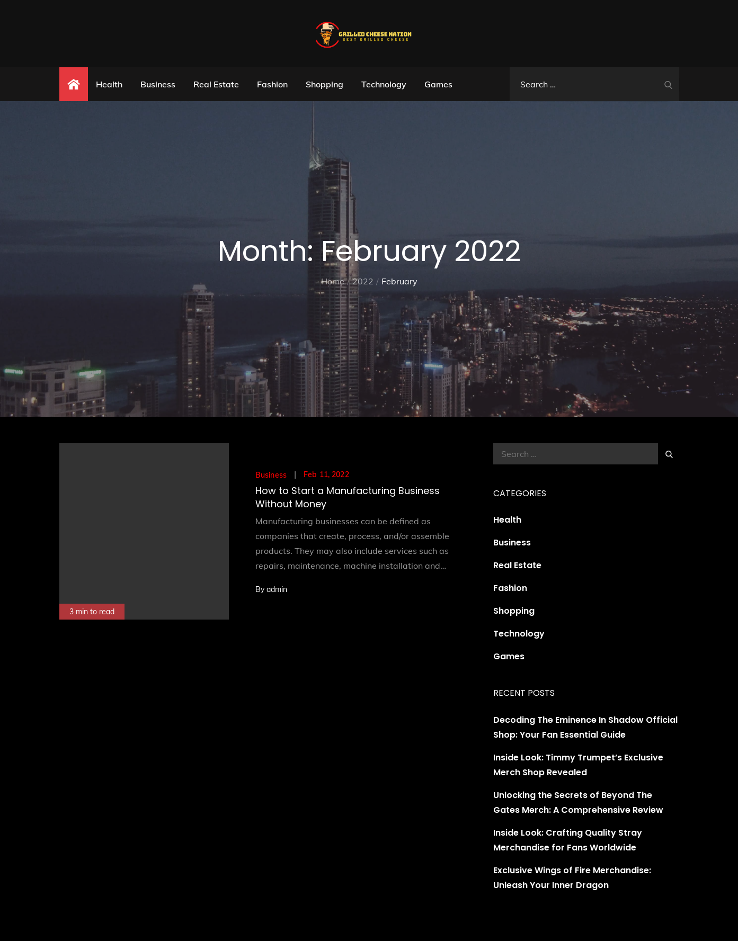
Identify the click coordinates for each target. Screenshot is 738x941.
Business (157, 84)
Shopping (324, 84)
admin (276, 589)
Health (109, 84)
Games (438, 84)
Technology (383, 84)
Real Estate (216, 84)
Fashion (272, 84)
